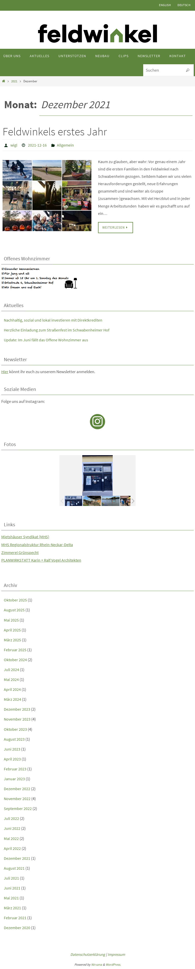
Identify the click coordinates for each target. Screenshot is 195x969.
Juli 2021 (11, 878)
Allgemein (65, 145)
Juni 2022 (12, 828)
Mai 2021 (11, 897)
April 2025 (12, 629)
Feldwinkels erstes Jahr (55, 131)
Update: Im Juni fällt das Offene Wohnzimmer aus (47, 339)
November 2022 (17, 798)
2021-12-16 (37, 145)
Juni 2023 (12, 749)
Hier (5, 371)
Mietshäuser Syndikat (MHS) (26, 536)
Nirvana (96, 964)
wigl (13, 145)
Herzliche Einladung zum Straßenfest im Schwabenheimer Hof (58, 329)
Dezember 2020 (17, 927)
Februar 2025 (15, 649)
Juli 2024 (11, 669)
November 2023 (17, 719)
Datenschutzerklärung (87, 954)
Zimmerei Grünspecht (20, 552)
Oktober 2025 (15, 599)
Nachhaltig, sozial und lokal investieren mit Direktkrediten (55, 320)
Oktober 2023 (15, 729)
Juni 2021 (12, 888)
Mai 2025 (11, 620)
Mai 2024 (11, 679)
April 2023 (12, 758)
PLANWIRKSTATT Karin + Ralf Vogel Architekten (42, 560)
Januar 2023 (14, 778)
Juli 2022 (11, 818)
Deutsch (183, 5)
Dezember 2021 (17, 858)
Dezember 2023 (17, 709)
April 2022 (12, 848)
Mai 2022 (11, 838)
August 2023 (14, 739)
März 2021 (12, 907)
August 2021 (14, 868)
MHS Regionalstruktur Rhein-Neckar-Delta (38, 544)
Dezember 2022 (17, 788)
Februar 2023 (15, 768)
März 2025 (12, 639)
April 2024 (12, 689)
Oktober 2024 (15, 659)
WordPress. (113, 964)
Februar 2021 (15, 917)
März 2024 (12, 699)
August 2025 (14, 609)
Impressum (116, 954)
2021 (14, 81)
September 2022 (18, 808)
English (165, 5)
